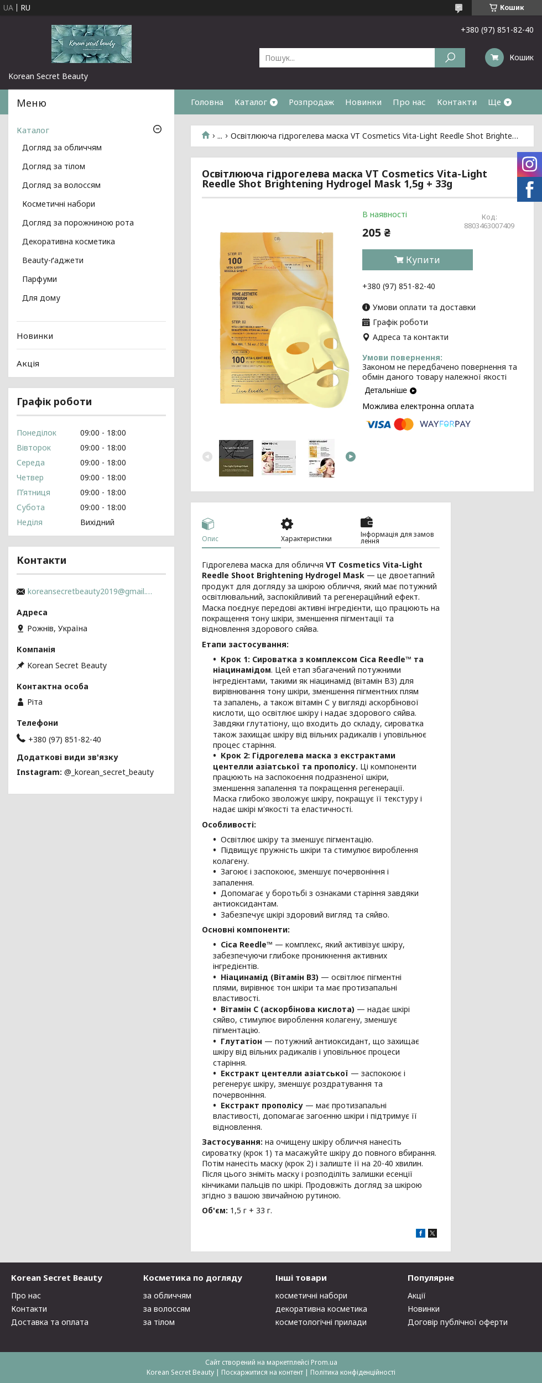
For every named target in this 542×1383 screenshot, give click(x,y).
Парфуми (39, 279)
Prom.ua (324, 1362)
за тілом (159, 1322)
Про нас (409, 101)
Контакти (457, 101)
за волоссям (166, 1308)
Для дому (41, 298)
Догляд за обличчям (62, 148)
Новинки (363, 101)
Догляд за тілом (53, 167)
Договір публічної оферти (458, 1322)
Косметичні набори (58, 204)
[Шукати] (450, 57)
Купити (423, 260)
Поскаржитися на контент (262, 1372)
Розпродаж (311, 101)
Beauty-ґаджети (53, 260)
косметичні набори (311, 1295)
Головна (207, 101)
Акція (28, 363)
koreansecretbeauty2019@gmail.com (91, 591)
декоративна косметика (321, 1308)
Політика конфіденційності (352, 1372)
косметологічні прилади (321, 1322)
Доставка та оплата (49, 1322)
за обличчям (167, 1295)
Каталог (250, 101)
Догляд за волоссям (61, 185)
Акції (417, 1295)
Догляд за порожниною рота (78, 223)
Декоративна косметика (68, 242)
